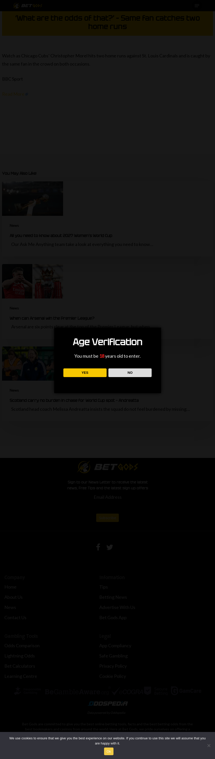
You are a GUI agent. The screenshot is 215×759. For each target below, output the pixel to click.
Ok (109, 751)
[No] (208, 745)
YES (84, 373)
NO (130, 373)
